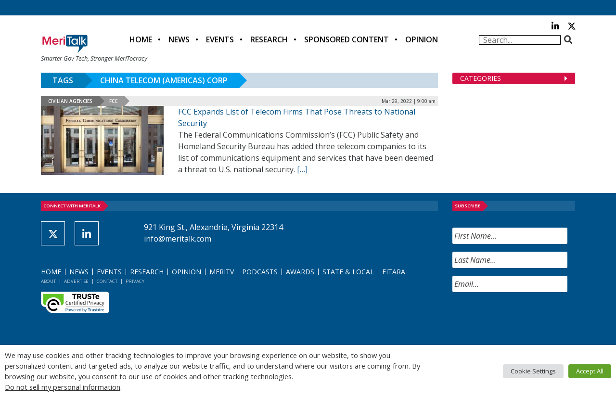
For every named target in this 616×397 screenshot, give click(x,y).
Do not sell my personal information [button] (62, 387)
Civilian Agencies (70, 101)
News (179, 39)
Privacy (135, 281)
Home (140, 39)
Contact (107, 281)
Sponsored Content (346, 39)
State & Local (348, 271)
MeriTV (221, 271)
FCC (113, 101)
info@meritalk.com (177, 238)
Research (269, 39)
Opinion (421, 39)
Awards (300, 271)
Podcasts (260, 271)
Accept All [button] (589, 371)
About (48, 281)
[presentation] (525, 318)
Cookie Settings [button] (533, 371)
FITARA (393, 271)
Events (220, 39)
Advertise (76, 281)
